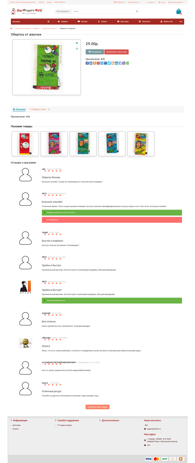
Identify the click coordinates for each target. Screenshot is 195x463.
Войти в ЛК (166, 21)
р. (151, 2)
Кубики (37, 28)
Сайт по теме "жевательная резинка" (23, 2)
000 (146, 425)
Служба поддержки (67, 420)
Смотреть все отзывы (98, 407)
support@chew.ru (154, 429)
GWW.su (41, 2)
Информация (19, 420)
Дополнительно (109, 420)
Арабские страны (50, 28)
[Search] (106, 11)
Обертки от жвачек (23, 28)
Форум (49, 2)
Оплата (102, 21)
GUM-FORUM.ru (59, 2)
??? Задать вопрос (64, 425)
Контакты (144, 21)
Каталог (82, 21)
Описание (19, 109)
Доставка (123, 21)
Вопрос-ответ (40, 109)
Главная (62, 21)
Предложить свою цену (116, 52)
